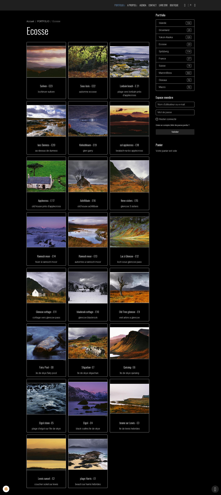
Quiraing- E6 (129, 367)
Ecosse (175, 44)
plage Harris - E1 (88, 478)
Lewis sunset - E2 (46, 478)
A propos (131, 5)
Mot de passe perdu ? (180, 125)
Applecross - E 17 (46, 200)
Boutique (174, 5)
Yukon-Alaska (175, 37)
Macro (175, 87)
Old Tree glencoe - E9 (129, 312)
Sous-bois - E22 (87, 86)
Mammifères (175, 73)
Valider (175, 132)
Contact (153, 5)
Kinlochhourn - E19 (88, 145)
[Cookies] (6, 489)
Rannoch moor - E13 (88, 256)
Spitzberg (175, 51)
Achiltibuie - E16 (88, 200)
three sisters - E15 (129, 200)
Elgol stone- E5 (46, 423)
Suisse (175, 66)
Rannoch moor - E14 (46, 256)
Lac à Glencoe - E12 (129, 256)
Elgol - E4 (88, 423)
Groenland (175, 30)
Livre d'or (163, 5)
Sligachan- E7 (88, 367)
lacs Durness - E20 (46, 145)
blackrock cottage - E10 (88, 312)
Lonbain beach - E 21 (129, 86)
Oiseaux (175, 80)
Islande (175, 23)
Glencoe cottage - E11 (46, 312)
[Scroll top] (215, 489)
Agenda (143, 5)
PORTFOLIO (119, 5)
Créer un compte (163, 125)
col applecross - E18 (129, 145)
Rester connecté (167, 119)
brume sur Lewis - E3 (129, 423)
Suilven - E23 (46, 86)
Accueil (30, 21)
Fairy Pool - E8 (46, 367)
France (175, 59)
